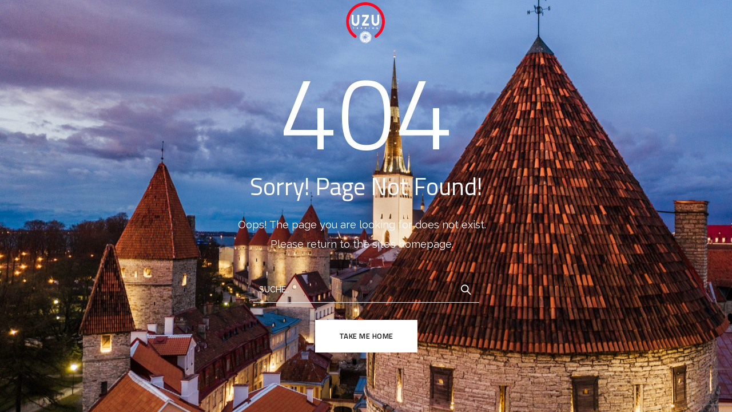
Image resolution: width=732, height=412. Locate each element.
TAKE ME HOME (366, 336)
